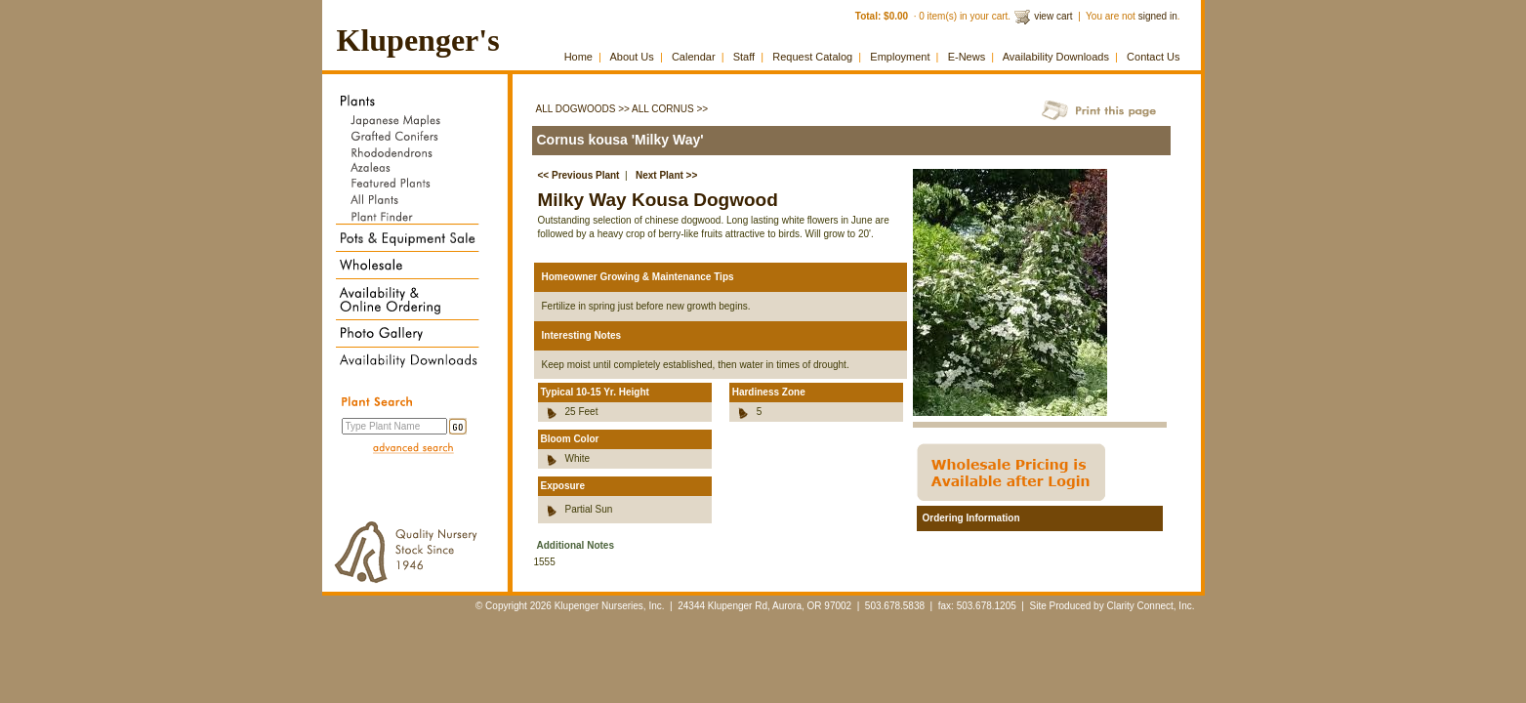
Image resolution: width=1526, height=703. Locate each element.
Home (578, 56)
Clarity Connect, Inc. (1150, 605)
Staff (744, 56)
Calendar (694, 56)
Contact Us (1153, 56)
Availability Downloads (1056, 56)
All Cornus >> (670, 108)
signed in (1157, 16)
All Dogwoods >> (583, 108)
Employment (899, 56)
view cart (1053, 16)
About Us (632, 56)
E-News (967, 56)
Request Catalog (812, 56)
